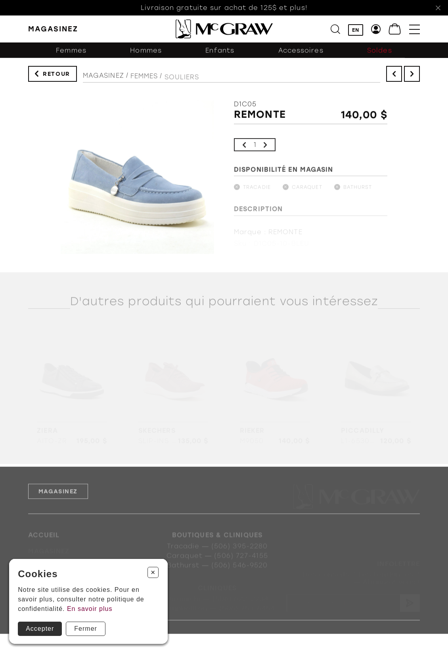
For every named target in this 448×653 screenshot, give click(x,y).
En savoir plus (90, 608)
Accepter (40, 628)
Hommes (146, 54)
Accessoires (301, 54)
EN (355, 30)
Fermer (85, 628)
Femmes (71, 54)
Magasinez (103, 79)
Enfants (219, 54)
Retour (56, 75)
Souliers (182, 83)
